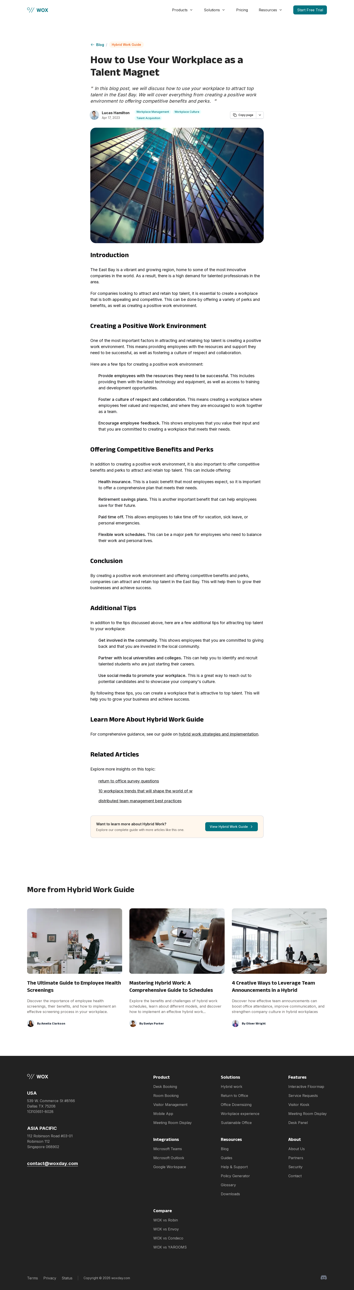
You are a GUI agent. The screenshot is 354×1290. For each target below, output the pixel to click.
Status (67, 1278)
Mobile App (163, 1113)
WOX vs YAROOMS (170, 1247)
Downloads (230, 1194)
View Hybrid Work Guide (231, 826)
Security (295, 1167)
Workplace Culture (187, 111)
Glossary (228, 1185)
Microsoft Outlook (168, 1158)
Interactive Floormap (306, 1086)
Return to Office (234, 1095)
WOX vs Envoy (166, 1229)
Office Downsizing (236, 1104)
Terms (32, 1278)
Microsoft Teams (167, 1149)
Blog (97, 44)
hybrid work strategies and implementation (218, 734)
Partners (295, 1158)
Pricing (242, 10)
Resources (270, 10)
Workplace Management (152, 111)
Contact (295, 1176)
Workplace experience (240, 1113)
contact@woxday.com (52, 1163)
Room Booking (166, 1095)
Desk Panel (298, 1122)
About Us (296, 1149)
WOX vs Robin (165, 1220)
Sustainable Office (236, 1122)
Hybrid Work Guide (126, 44)
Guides (226, 1158)
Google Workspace (169, 1167)
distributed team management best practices (140, 800)
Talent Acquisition (148, 118)
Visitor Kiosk (298, 1104)
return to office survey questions (128, 781)
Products (182, 10)
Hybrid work (231, 1086)
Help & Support (234, 1167)
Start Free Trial (310, 10)
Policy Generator (235, 1176)
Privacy (49, 1278)
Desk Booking (165, 1086)
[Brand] (52, 1076)
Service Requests (303, 1095)
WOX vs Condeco (168, 1238)
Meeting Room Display (172, 1122)
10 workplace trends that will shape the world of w (145, 791)
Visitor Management (170, 1104)
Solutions (214, 10)
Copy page (243, 115)
